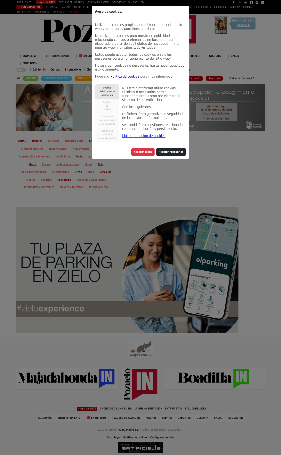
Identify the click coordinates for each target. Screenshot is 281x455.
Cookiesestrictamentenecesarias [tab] (107, 92)
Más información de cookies (143, 136)
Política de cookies (124, 77)
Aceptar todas (143, 152)
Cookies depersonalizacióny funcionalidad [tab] (107, 120)
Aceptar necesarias (171, 152)
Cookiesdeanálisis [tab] (107, 106)
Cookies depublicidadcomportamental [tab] (107, 135)
